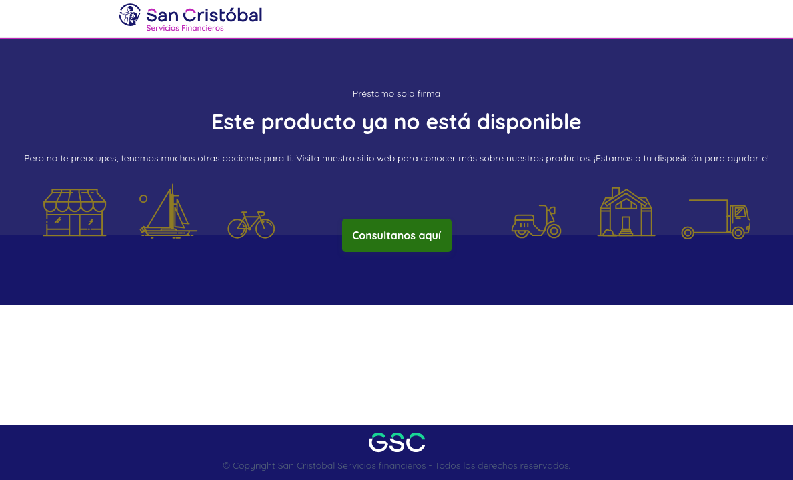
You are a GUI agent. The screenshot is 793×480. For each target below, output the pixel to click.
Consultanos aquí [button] (396, 235)
